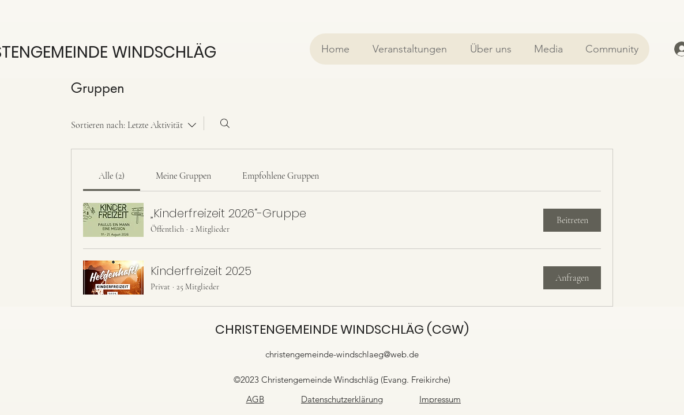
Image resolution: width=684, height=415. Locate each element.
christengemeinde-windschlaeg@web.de (342, 354)
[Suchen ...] (225, 123)
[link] (112, 176)
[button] (409, 49)
